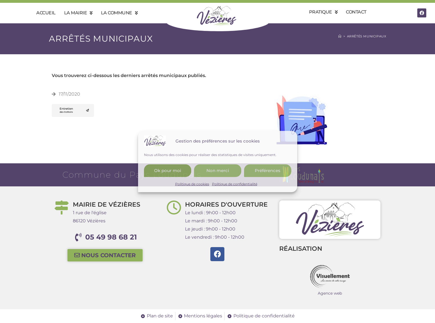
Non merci (217, 170)
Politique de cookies (192, 184)
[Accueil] (340, 36)
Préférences (267, 170)
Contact (356, 12)
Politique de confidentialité (234, 184)
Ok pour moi (167, 170)
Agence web (330, 293)
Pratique (323, 12)
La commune (119, 13)
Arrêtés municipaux (366, 36)
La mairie (78, 13)
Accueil (46, 12)
